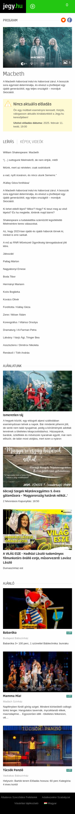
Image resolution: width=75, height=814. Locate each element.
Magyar (50, 803)
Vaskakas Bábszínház (15, 775)
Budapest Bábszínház (15, 638)
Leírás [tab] (8, 142)
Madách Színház (12, 701)
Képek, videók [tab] (31, 142)
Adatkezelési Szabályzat (56, 797)
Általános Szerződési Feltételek (19, 797)
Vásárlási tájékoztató (26, 803)
